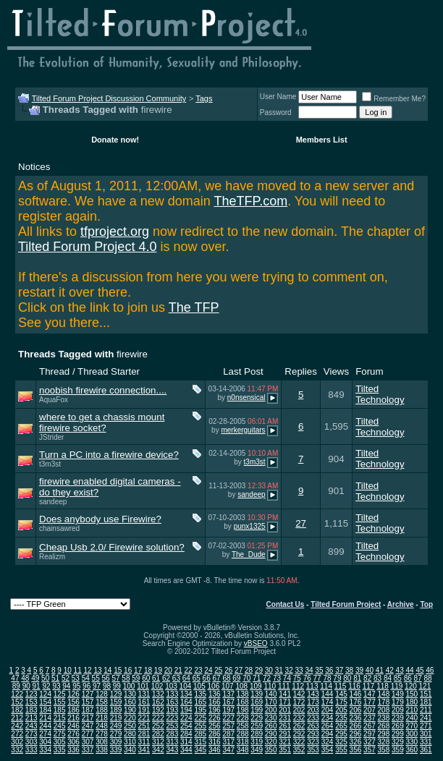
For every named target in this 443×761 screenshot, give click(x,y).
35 (319, 670)
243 (31, 726)
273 (31, 734)
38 (349, 670)
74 (287, 678)
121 (425, 686)
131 (144, 694)
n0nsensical (246, 397)
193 (172, 710)
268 (384, 726)
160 (130, 702)
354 (327, 750)
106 (214, 686)
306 (73, 742)
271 (426, 726)
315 (200, 742)
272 (17, 734)
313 (172, 742)
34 (309, 670)
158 (102, 702)
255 (200, 726)
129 (116, 694)
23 (198, 670)
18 (148, 670)
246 (73, 726)
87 (418, 678)
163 (172, 702)
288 (243, 734)
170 (271, 702)
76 (307, 678)
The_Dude (249, 554)
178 (384, 702)
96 (86, 686)
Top (426, 604)
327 (369, 742)
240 (411, 718)
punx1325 (250, 526)
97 (97, 686)
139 (256, 694)
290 (271, 734)
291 (285, 734)
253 (172, 726)
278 (102, 734)
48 (25, 678)
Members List (321, 139)
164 (186, 702)
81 (357, 678)
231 (285, 718)
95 (76, 686)
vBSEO (256, 643)
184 (45, 710)
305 (60, 742)
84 (388, 678)
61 (156, 678)
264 (327, 726)
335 (60, 750)
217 (88, 718)
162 (158, 702)
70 (246, 678)
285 (200, 734)
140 (271, 694)
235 (341, 718)
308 (102, 742)
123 (31, 694)
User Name (278, 97)
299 (398, 734)
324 (327, 742)
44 (409, 670)
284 (186, 734)
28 (249, 670)
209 (398, 710)
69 (236, 678)
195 (200, 710)
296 (356, 734)
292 (299, 734)
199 (256, 710)
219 (116, 718)
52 (65, 678)
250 (130, 726)
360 (411, 750)
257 (228, 726)
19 (158, 670)
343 (172, 750)
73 (277, 678)
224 (186, 718)
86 (408, 678)
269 (398, 726)
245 (60, 726)
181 (426, 702)
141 (285, 694)
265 (341, 726)
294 (327, 734)
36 (329, 670)
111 (284, 686)
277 (88, 734)
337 (88, 750)
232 (299, 718)
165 (200, 702)
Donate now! (115, 139)
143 (313, 694)
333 (31, 750)
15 (118, 670)
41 (380, 670)
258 (243, 726)
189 (116, 710)
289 (256, 734)
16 (128, 670)
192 (158, 710)
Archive (400, 604)
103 (171, 686)
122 (17, 694)
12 (87, 670)
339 (116, 750)
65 (197, 678)
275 (60, 734)
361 (426, 750)
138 (243, 694)
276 (73, 734)
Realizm (52, 557)
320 (271, 742)
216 (73, 718)
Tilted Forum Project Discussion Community (109, 98)
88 (428, 678)
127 (88, 694)
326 (356, 742)
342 (158, 750)
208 (384, 710)
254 (186, 726)
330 (411, 742)
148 (384, 694)
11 (78, 670)
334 (45, 750)
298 (384, 734)
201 (285, 710)
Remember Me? (394, 99)
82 (367, 678)
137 (228, 694)
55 (96, 678)
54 (86, 678)
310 (130, 742)
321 (285, 742)
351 (285, 750)
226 (214, 718)
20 (168, 670)
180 (411, 702)
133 (172, 694)
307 (88, 742)
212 (17, 718)
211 (426, 710)
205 (341, 710)
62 (166, 678)
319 (256, 742)
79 (337, 678)
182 (17, 710)
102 (157, 686)
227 (228, 718)
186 (73, 710)
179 (398, 702)
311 (144, 742)
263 (313, 726)
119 (397, 686)
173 (313, 702)
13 (97, 670)
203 (313, 710)
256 (214, 726)
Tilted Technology (379, 394)
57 (115, 678)
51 (55, 678)
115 (340, 686)
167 (228, 702)
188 (102, 710)
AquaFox (53, 400)
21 (178, 670)
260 (271, 726)
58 (126, 678)
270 (411, 726)
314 (186, 742)
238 (384, 718)
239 (398, 718)
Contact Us (285, 604)
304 (45, 742)
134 (186, 694)
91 (37, 686)
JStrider (51, 437)
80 (347, 678)
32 (289, 670)
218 (102, 718)
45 (419, 670)
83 (377, 678)
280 (130, 734)
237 (369, 718)
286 (214, 734)
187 (88, 710)
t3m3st (50, 464)
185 (60, 710)
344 (186, 750)
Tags (203, 98)
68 (226, 678)
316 (214, 742)
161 (144, 702)
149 (398, 694)
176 (356, 702)
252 (158, 726)
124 (45, 694)
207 (369, 710)
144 (327, 694)
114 (326, 686)
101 (143, 686)
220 (130, 718)
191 (144, 710)
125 (60, 694)
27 (300, 523)
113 (312, 686)
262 (299, 726)
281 (144, 734)
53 (76, 678)
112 (298, 686)
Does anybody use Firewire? (100, 519)
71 (257, 678)
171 (285, 702)
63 (176, 678)
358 (384, 750)
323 (313, 742)
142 (299, 694)
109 (256, 686)
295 (341, 734)
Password (276, 112)
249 (116, 726)
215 (60, 718)
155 (60, 702)
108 (241, 686)
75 (297, 678)
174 (327, 702)
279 (116, 734)
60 (146, 678)
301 (426, 734)
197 (228, 710)
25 (218, 670)
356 (356, 750)
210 (411, 710)
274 (45, 734)
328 (384, 742)
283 (172, 734)
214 (45, 718)
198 (243, 710)
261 (285, 726)
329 (398, 742)
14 (107, 670)
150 (411, 694)
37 (339, 670)
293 (313, 734)
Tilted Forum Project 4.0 (87, 246)
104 (186, 686)
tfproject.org (114, 231)
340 (130, 750)
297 (369, 734)
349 (256, 750)
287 (228, 734)
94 (66, 686)
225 (200, 718)
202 (299, 710)
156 (73, 702)
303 (31, 742)
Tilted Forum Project (346, 604)
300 (411, 734)
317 (228, 742)
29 (259, 670)
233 (313, 718)
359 (398, 750)
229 (256, 718)
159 (116, 702)
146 (356, 694)
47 (15, 678)
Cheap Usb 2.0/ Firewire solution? (112, 547)
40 (370, 670)
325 (341, 742)
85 (398, 678)
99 (117, 686)
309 (116, 742)
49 (35, 678)
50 (45, 678)
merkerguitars (243, 430)
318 (243, 742)
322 (299, 742)
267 (369, 726)
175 (341, 702)
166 (214, 702)
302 (17, 742)
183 (31, 710)
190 (130, 710)
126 (73, 694)
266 (356, 726)
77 (317, 678)
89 (16, 686)
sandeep (53, 502)
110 (269, 686)
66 (207, 678)
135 (200, 694)
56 (106, 678)
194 (186, 710)
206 (356, 710)
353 (313, 750)
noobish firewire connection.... (102, 390)
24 (208, 670)
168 (243, 702)
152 (17, 702)
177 (369, 702)
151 (426, 694)
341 (144, 750)
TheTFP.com (250, 201)
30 (269, 670)
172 (299, 702)
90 (26, 686)
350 (271, 750)
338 (102, 750)
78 (327, 678)
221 (144, 718)
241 (426, 718)
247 (88, 726)
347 (228, 750)
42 (390, 670)
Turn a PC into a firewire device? (109, 454)
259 (256, 726)
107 (228, 686)
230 (271, 718)
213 (31, 718)
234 (327, 718)
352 (299, 750)
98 (107, 686)
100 (129, 686)
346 (214, 750)
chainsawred (59, 528)
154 (45, 702)
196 (214, 710)
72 (267, 678)
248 (102, 726)
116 (354, 686)
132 (158, 694)
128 (102, 694)
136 (214, 694)
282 (158, 734)
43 (400, 670)
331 (426, 742)
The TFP (194, 307)
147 (369, 694)
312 (158, 742)
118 (382, 686)
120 (411, 686)
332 (17, 750)
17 (138, 670)
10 (68, 670)
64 (186, 678)
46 (430, 670)
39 (359, 670)
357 (369, 750)
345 (200, 750)
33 (299, 670)
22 (189, 670)
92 (46, 686)
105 (199, 686)
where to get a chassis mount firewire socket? (101, 422)
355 (341, 750)
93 (56, 686)
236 (356, 718)
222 (158, 718)
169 (256, 702)
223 (172, 718)
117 (369, 686)
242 (17, 726)
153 (31, 702)
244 (45, 726)
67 (216, 678)
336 (73, 750)
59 (136, 678)
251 (144, 726)
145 (341, 694)
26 (228, 670)
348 (243, 750)
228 (243, 718)
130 (130, 694)
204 (327, 710)
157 (88, 702)
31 (279, 670)
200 (271, 710)
